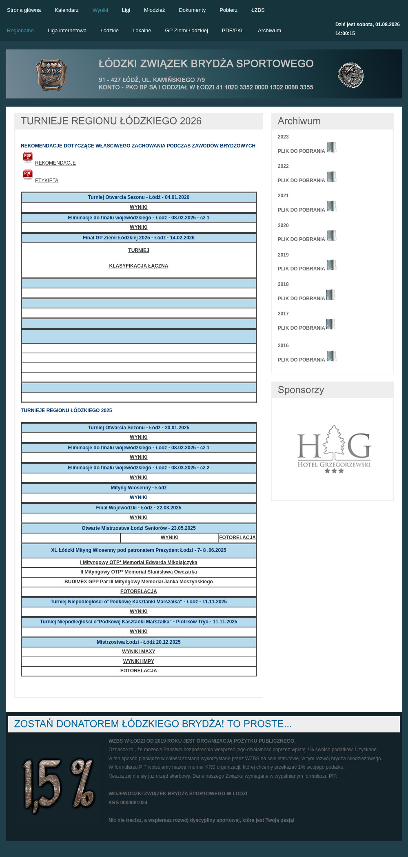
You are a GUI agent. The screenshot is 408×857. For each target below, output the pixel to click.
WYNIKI (138, 207)
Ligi (126, 10)
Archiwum (269, 30)
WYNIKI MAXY (138, 651)
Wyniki (100, 10)
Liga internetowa (67, 30)
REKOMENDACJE (48, 163)
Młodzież (154, 10)
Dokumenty (192, 10)
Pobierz (228, 10)
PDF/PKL (233, 30)
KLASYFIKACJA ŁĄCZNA (139, 266)
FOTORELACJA (237, 537)
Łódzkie (109, 30)
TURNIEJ (138, 250)
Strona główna (24, 10)
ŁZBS (258, 10)
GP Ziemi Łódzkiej (186, 30)
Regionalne (20, 30)
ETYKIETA (39, 180)
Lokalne (142, 30)
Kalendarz (67, 10)
